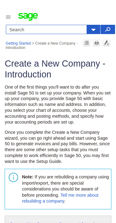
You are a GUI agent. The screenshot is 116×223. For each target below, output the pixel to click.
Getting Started (18, 43)
